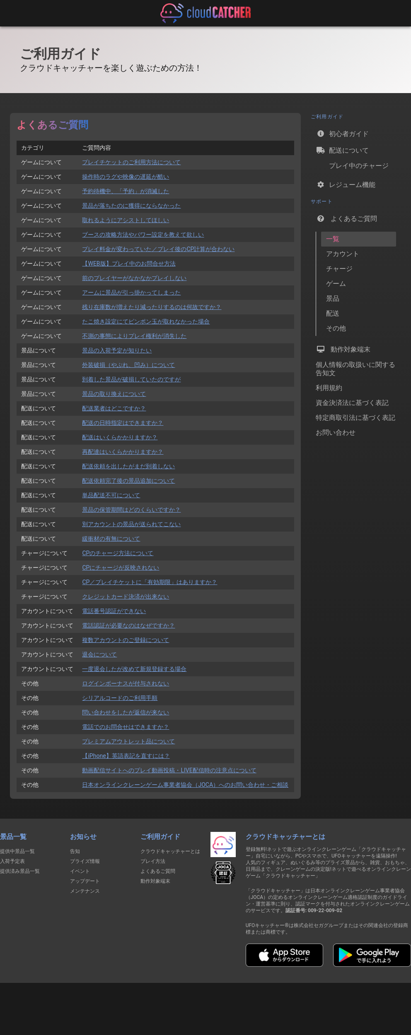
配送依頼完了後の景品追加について (128, 480)
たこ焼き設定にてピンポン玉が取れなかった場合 (146, 321)
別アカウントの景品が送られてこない (131, 524)
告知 (75, 851)
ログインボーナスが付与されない (125, 683)
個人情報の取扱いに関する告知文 (355, 369)
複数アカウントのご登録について (125, 640)
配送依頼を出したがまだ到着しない (128, 466)
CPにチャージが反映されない (120, 567)
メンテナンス (85, 891)
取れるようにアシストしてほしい (125, 220)
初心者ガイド (342, 134)
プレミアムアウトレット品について (128, 741)
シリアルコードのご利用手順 (119, 698)
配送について (342, 150)
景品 (332, 298)
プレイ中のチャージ (352, 167)
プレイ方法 (152, 861)
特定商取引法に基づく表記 (355, 418)
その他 (336, 328)
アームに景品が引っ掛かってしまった (131, 292)
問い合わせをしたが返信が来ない (125, 712)
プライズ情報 (85, 861)
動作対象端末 (343, 349)
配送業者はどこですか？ (114, 408)
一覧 (332, 239)
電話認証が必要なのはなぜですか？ (128, 625)
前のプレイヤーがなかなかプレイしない (134, 278)
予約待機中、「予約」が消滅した (125, 191)
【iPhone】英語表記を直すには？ (125, 755)
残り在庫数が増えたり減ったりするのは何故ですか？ (151, 307)
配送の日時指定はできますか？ (122, 422)
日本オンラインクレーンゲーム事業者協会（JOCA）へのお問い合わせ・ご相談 (185, 784)
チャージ (339, 269)
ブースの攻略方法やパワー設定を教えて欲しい (143, 234)
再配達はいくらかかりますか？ (122, 451)
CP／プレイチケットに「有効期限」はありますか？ (149, 582)
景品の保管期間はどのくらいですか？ (131, 509)
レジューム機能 (345, 184)
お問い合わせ (335, 432)
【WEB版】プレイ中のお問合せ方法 (128, 263)
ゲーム (336, 284)
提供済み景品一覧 (20, 871)
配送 (332, 313)
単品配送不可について (111, 495)
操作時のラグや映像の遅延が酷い (125, 176)
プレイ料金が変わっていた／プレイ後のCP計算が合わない (158, 249)
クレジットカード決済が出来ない (125, 596)
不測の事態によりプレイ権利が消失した (134, 336)
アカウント (342, 254)
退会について (99, 654)
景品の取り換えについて (114, 394)
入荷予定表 (12, 861)
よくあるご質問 (346, 218)
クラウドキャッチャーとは (170, 851)
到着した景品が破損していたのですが (131, 379)
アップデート (85, 881)
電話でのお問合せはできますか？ (125, 727)
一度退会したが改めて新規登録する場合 (134, 669)
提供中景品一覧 (17, 851)
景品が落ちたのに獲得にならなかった (131, 205)
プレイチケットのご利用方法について (131, 162)
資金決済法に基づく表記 (352, 403)
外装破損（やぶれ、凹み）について (128, 365)
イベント (80, 871)
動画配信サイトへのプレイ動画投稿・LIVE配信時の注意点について (169, 770)
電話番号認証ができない (114, 611)
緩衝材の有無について (111, 538)
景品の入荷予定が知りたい (117, 350)
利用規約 (329, 388)
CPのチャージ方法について (117, 553)
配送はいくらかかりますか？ (119, 437)
